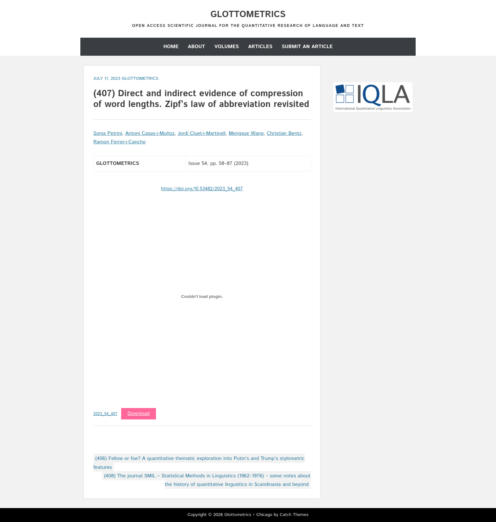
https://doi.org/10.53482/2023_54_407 (202, 189)
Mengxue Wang (246, 133)
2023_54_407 (105, 414)
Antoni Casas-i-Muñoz (150, 133)
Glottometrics (247, 14)
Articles (260, 46)
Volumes (226, 46)
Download (138, 413)
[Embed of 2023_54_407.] (202, 297)
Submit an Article (307, 46)
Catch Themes (294, 515)
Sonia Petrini (107, 133)
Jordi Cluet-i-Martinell (202, 133)
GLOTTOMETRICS (140, 78)
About (196, 46)
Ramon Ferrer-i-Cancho (119, 142)
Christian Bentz (284, 133)
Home (171, 46)
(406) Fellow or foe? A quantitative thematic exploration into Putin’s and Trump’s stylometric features (199, 463)
